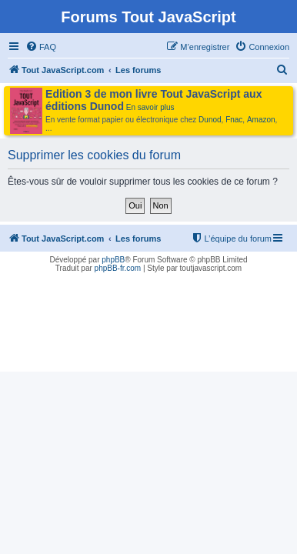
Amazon (261, 119)
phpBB (113, 259)
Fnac (233, 119)
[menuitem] (40, 47)
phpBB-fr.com (118, 268)
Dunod (210, 119)
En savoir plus (150, 107)
